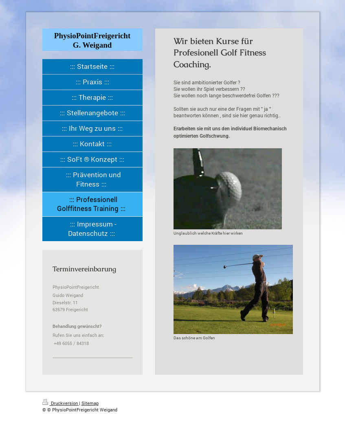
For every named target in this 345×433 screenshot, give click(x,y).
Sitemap (90, 403)
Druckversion (60, 403)
